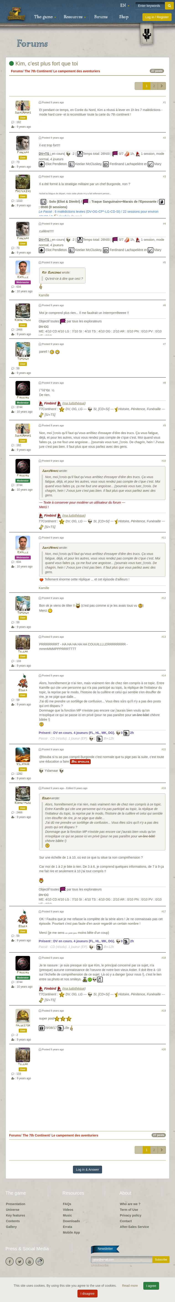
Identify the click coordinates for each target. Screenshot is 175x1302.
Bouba (22, 690)
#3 (164, 176)
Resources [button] (75, 17)
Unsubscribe (100, 1265)
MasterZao (23, 191)
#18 (164, 957)
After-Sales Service (134, 1227)
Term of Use (129, 1209)
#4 (164, 223)
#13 (164, 636)
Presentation (15, 1204)
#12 (164, 598)
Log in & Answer (87, 1169)
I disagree (87, 1293)
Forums (101, 17)
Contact (126, 1221)
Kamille (22, 277)
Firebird (23, 397)
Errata (67, 1227)
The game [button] (45, 17)
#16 (164, 788)
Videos (68, 1209)
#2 (164, 137)
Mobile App (71, 1232)
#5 (164, 262)
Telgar (23, 651)
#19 (164, 1010)
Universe (12, 1209)
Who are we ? (130, 1204)
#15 (164, 749)
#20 (164, 1049)
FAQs (67, 1204)
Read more (130, 1285)
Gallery (11, 1227)
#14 (164, 675)
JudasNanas (23, 112)
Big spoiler (80, 761)
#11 (164, 537)
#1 (164, 102)
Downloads (71, 1221)
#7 (164, 344)
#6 (164, 305)
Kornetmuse (23, 320)
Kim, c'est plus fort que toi (43, 63)
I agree (151, 1286)
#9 (164, 425)
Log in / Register (157, 17)
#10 (164, 460)
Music (67, 1215)
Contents (13, 1221)
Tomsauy (23, 359)
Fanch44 (23, 152)
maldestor (23, 1025)
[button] (125, 5)
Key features (15, 1215)
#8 (164, 382)
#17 (164, 911)
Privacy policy (130, 1215)
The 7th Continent (37, 71)
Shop (124, 17)
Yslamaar (22, 764)
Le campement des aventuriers (76, 71)
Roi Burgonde (51, 272)
